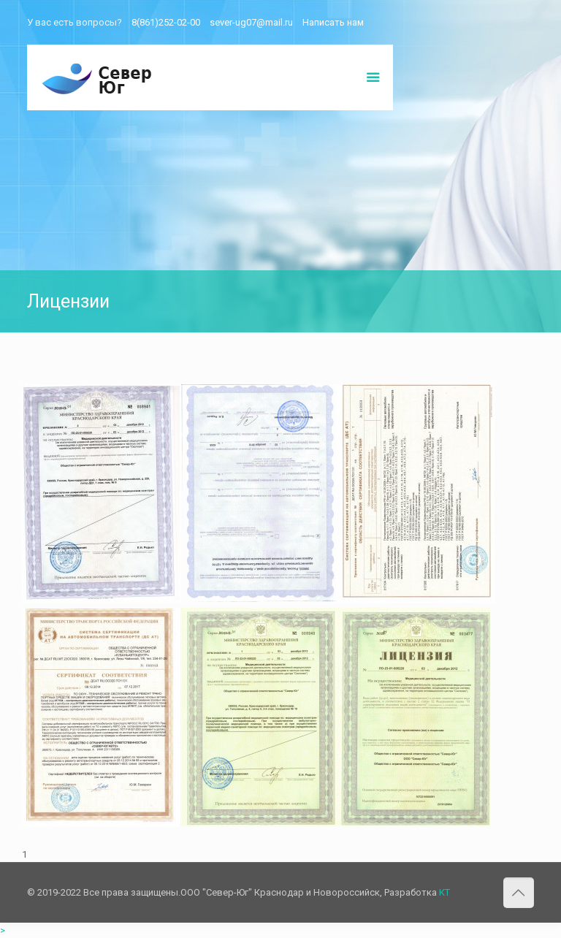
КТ (444, 892)
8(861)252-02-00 (165, 22)
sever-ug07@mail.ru (251, 22)
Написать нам (333, 22)
